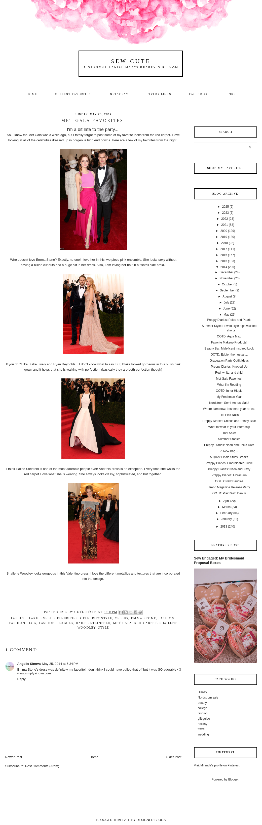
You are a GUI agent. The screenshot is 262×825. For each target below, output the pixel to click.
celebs (122, 618)
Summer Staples (229, 439)
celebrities (66, 618)
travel (201, 729)
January (226, 519)
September (227, 290)
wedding (203, 734)
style (103, 628)
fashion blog (22, 623)
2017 (223, 249)
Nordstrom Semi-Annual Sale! (229, 403)
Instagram (119, 94)
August (227, 296)
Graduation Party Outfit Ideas (229, 360)
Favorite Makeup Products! (229, 342)
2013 (223, 526)
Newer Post (13, 757)
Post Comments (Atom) (42, 766)
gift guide (204, 718)
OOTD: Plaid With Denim (229, 493)
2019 (223, 237)
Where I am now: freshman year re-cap (229, 409)
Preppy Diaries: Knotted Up (229, 366)
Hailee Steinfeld (93, 623)
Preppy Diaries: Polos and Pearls (229, 320)
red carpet (145, 623)
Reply (21, 679)
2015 (223, 261)
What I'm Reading (229, 384)
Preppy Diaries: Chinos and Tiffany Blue (229, 421)
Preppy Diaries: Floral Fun (229, 475)
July (226, 302)
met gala (122, 623)
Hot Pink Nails (229, 415)
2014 (223, 267)
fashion (167, 618)
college (202, 708)
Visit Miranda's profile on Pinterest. (217, 765)
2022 (224, 219)
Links (231, 94)
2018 (224, 243)
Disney (202, 692)
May (226, 314)
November (226, 278)
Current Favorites (73, 94)
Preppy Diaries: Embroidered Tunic (229, 463)
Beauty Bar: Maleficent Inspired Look (229, 348)
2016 (223, 255)
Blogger (233, 779)
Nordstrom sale (208, 697)
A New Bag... (229, 451)
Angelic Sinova (29, 664)
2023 (225, 212)
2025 (225, 206)
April (226, 501)
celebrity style (96, 618)
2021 (224, 225)
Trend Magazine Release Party (229, 487)
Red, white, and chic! (229, 372)
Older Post (173, 757)
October (227, 284)
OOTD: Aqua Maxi (229, 336)
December (226, 272)
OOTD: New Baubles (229, 481)
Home (32, 94)
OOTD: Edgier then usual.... (229, 354)
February (226, 513)
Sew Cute (131, 62)
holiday (202, 724)
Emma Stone (143, 618)
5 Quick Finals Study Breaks (229, 457)
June (226, 308)
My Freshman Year (229, 397)
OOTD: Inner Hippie (229, 391)
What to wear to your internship (229, 427)
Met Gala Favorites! (229, 378)
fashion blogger (56, 623)
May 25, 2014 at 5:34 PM (60, 664)
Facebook (198, 94)
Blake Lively (39, 618)
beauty (202, 703)
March (226, 507)
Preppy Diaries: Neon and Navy (229, 469)
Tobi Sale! (229, 433)
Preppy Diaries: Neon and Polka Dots (229, 445)
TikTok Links (159, 94)
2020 (223, 231)
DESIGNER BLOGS (151, 820)
